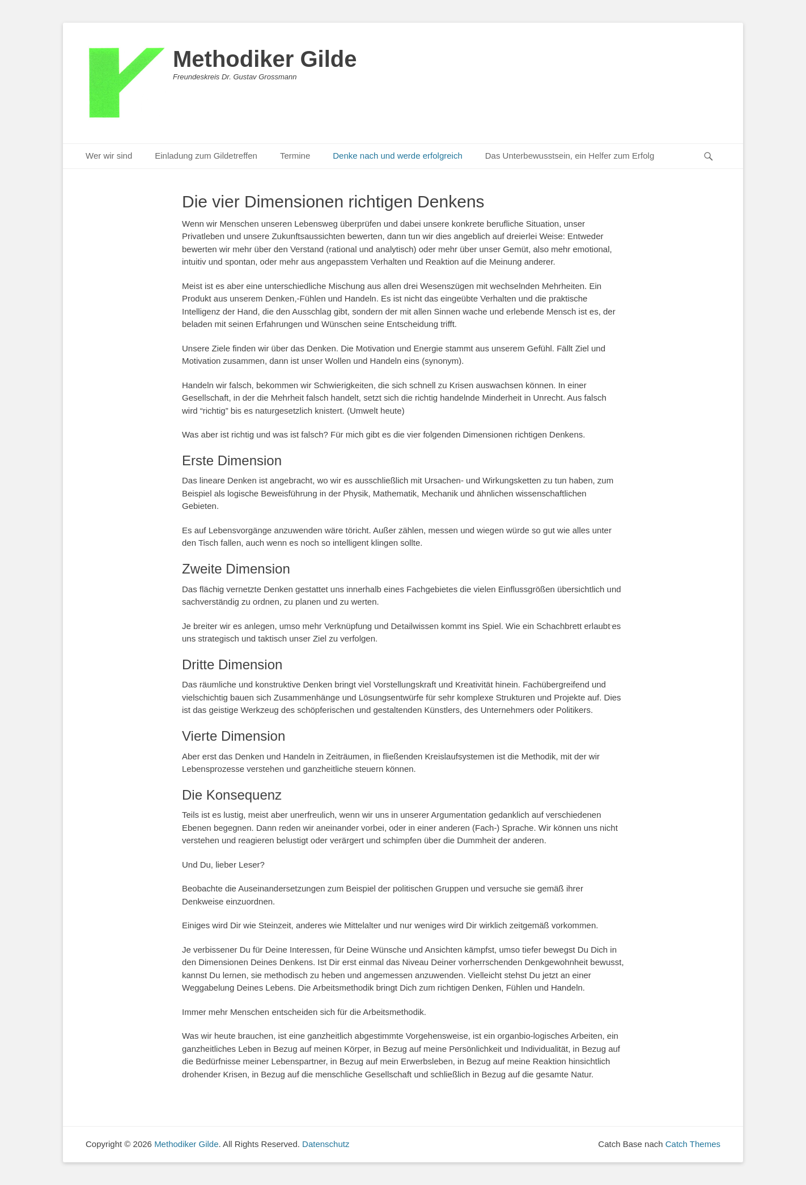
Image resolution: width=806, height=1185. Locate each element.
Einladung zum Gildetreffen (206, 155)
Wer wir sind (109, 155)
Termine (295, 155)
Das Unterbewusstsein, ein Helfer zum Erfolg (569, 155)
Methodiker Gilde (265, 58)
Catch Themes (692, 1144)
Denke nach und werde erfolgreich (397, 155)
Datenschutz (325, 1144)
